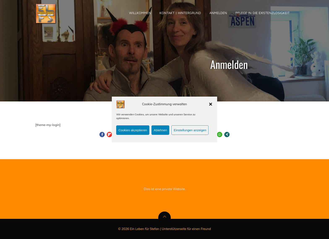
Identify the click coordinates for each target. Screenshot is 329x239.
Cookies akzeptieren (133, 132)
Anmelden (218, 13)
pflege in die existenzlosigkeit (262, 13)
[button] (211, 106)
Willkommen (140, 13)
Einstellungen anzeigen (190, 132)
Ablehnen (160, 132)
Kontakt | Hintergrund (180, 13)
